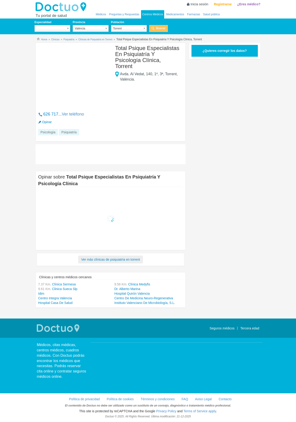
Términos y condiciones (158, 399)
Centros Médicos (152, 14)
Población (117, 22)
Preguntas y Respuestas (124, 14)
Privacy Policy (166, 411)
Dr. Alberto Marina (127, 289)
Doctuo (62, 7)
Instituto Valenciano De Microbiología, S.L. (144, 303)
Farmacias (193, 14)
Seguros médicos (222, 328)
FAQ (185, 399)
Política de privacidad (84, 399)
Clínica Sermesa (64, 284)
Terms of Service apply (199, 411)
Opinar (47, 122)
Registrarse (223, 4)
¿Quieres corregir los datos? (225, 51)
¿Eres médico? (248, 4)
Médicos (101, 14)
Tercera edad (249, 328)
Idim (41, 293)
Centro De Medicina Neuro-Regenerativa (143, 298)
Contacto (225, 399)
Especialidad (42, 22)
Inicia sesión (199, 4)
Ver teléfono (73, 114)
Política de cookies (120, 399)
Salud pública (211, 14)
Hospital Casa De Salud (55, 303)
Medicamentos (175, 14)
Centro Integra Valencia (55, 298)
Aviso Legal (203, 399)
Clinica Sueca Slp (64, 289)
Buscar (161, 28)
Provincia (79, 22)
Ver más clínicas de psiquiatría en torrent (110, 259)
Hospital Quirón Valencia (132, 293)
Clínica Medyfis (139, 284)
